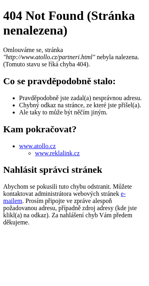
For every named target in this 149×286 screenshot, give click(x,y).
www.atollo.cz (37, 146)
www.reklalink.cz (57, 153)
